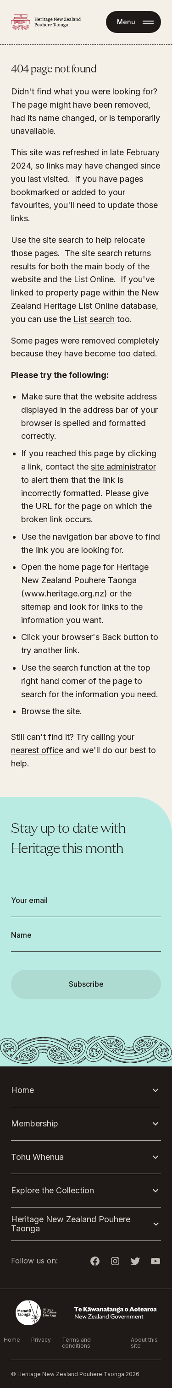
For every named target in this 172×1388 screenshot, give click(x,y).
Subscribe (86, 984)
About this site (144, 1343)
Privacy (41, 1340)
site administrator (123, 466)
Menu (126, 22)
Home (12, 1340)
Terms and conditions (76, 1343)
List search (94, 319)
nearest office (37, 750)
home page (79, 567)
